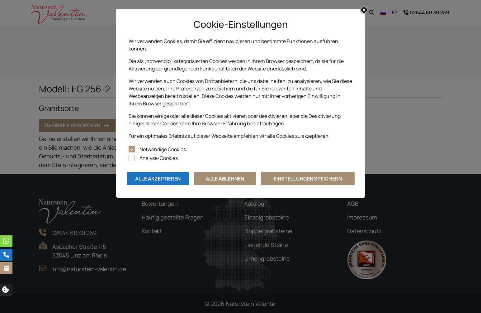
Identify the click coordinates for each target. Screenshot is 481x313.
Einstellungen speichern (308, 178)
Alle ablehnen (225, 178)
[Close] (364, 10)
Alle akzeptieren (158, 178)
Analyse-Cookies (158, 158)
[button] (6, 268)
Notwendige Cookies (162, 149)
